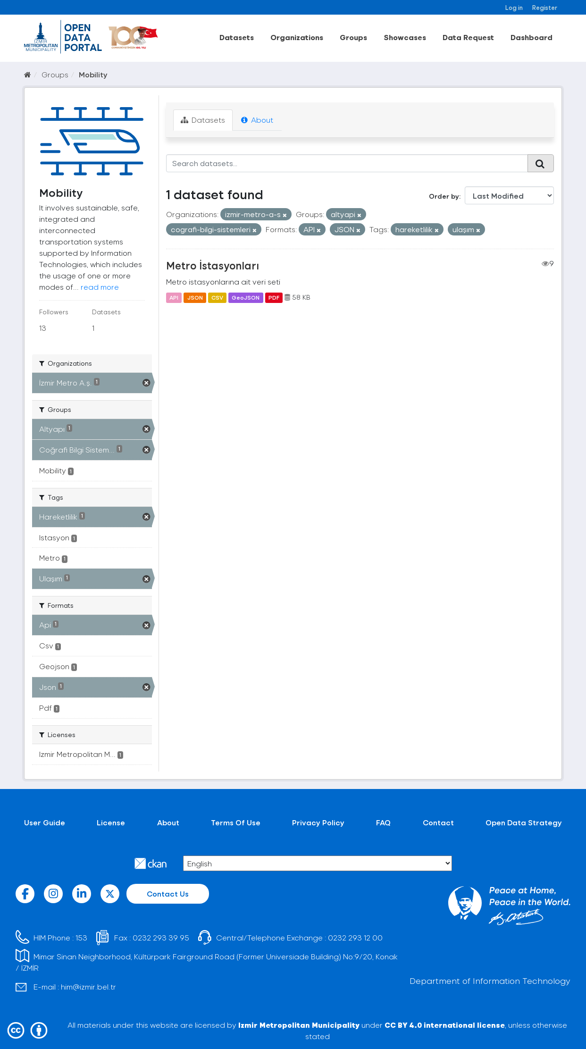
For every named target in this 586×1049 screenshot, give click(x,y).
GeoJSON (246, 297)
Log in (514, 7)
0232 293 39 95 (161, 937)
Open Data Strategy (524, 822)
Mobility (93, 74)
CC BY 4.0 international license (445, 1025)
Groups (353, 37)
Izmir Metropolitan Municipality (299, 1025)
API (173, 297)
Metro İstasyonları (212, 265)
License (111, 822)
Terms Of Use (235, 822)
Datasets (236, 37)
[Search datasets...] (347, 163)
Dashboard (532, 37)
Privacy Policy (318, 822)
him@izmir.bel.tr (88, 986)
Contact (438, 822)
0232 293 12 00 (355, 937)
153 (81, 937)
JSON (195, 297)
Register (544, 7)
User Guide (44, 822)
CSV (217, 297)
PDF (273, 297)
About (257, 120)
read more (100, 287)
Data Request (468, 37)
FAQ (383, 822)
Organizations (296, 37)
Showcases (405, 37)
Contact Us (168, 893)
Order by (444, 196)
